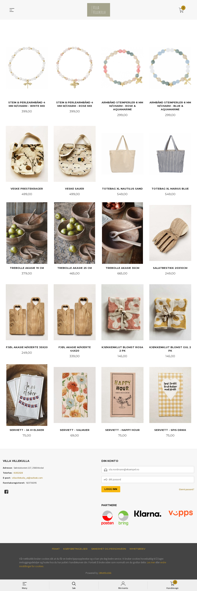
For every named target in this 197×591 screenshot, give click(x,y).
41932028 (18, 474)
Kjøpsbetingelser (75, 550)
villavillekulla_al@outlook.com (27, 479)
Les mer (151, 563)
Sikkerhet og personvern (108, 550)
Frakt (56, 550)
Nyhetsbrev (137, 550)
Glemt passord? (186, 490)
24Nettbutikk (104, 574)
